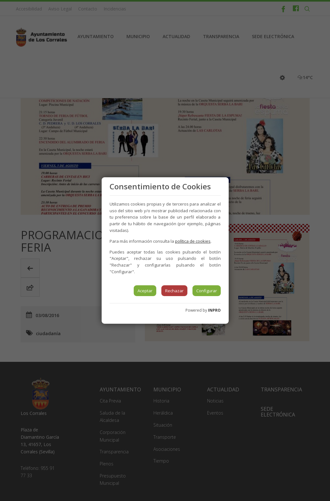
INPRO (214, 310)
